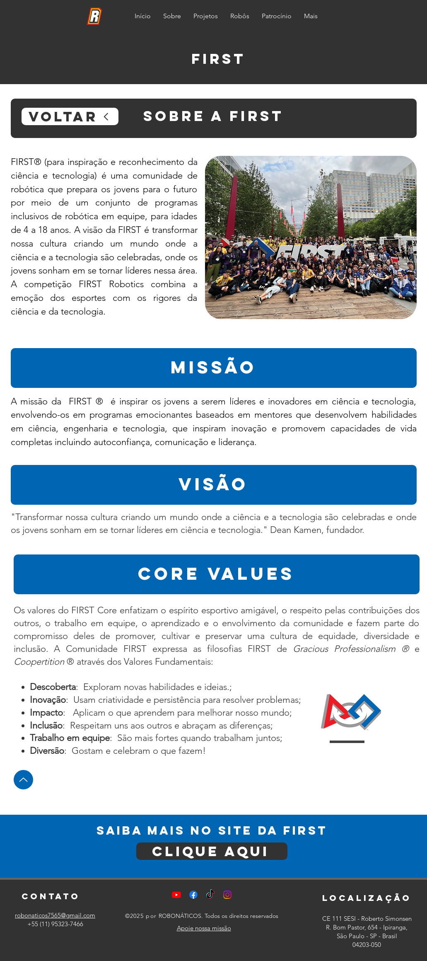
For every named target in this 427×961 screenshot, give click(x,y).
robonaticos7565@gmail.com (55, 915)
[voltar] (70, 116)
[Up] (23, 779)
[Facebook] (193, 894)
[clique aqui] (211, 851)
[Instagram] (227, 894)
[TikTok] (210, 894)
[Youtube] (176, 894)
